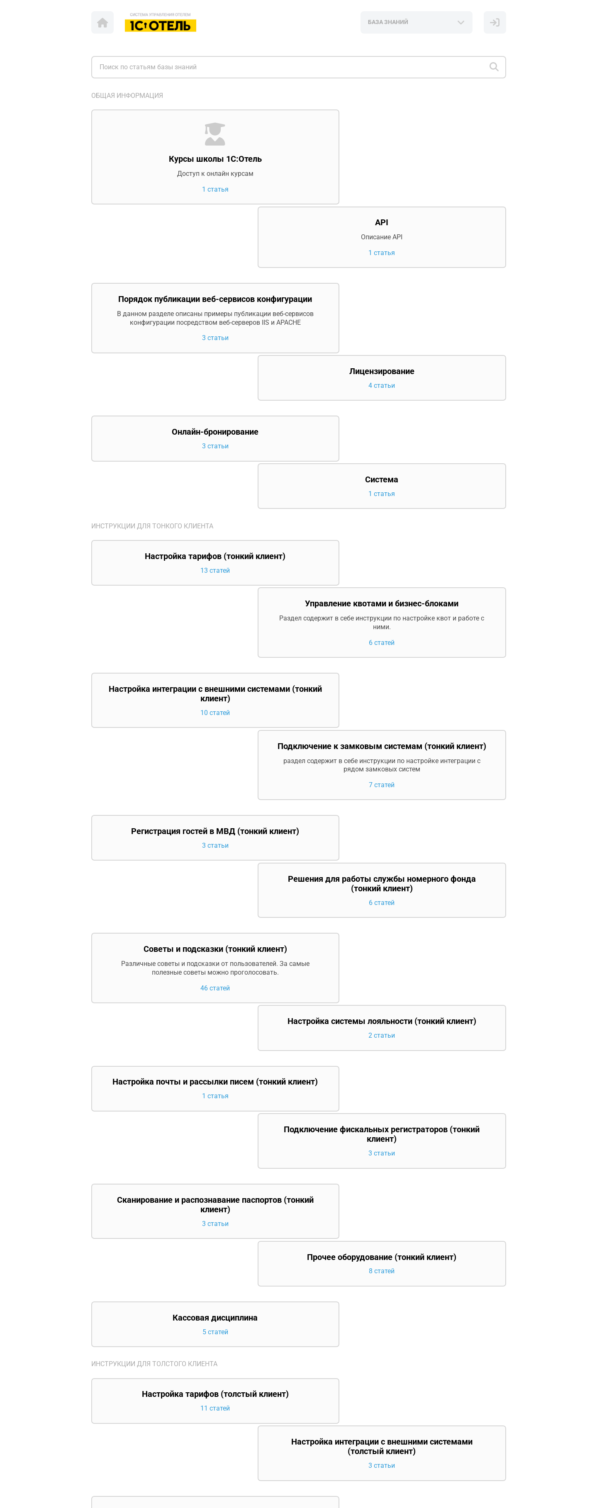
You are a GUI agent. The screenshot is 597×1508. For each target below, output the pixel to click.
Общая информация (127, 96)
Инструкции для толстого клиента (154, 948)
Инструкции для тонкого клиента (152, 390)
